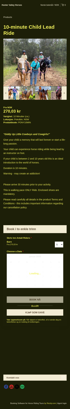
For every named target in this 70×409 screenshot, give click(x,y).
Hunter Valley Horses (12, 5)
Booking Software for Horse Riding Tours (27, 403)
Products (7, 17)
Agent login (62, 403)
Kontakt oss (13, 377)
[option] (11, 93)
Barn (24, 243)
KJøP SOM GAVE (35, 312)
